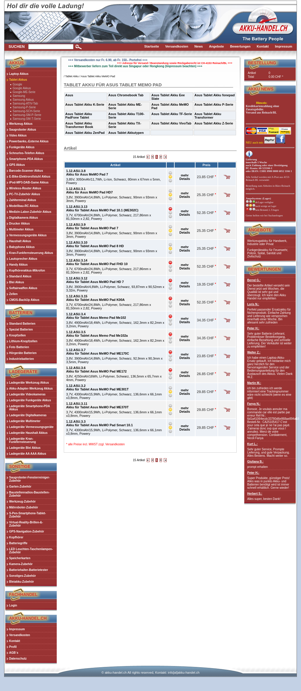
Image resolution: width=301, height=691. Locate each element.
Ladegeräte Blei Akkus (25, 447)
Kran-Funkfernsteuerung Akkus (31, 253)
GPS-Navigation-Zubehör (26, 531)
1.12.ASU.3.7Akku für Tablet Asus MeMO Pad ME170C (97, 351)
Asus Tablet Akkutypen (126, 132)
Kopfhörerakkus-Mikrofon (27, 270)
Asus (69, 95)
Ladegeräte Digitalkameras (27, 415)
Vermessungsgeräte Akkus (27, 235)
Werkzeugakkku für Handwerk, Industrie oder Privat (267, 242)
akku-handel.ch (116, 672)
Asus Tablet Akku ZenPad (85, 132)
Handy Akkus (18, 264)
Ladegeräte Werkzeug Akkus (29, 382)
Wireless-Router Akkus (25, 188)
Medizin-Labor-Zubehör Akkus (30, 211)
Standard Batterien (22, 323)
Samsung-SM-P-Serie (27, 115)
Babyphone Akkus (22, 247)
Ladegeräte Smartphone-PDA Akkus (29, 408)
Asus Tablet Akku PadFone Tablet (78, 115)
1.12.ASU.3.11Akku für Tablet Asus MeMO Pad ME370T (97, 405)
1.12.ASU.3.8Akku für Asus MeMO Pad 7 (87, 172)
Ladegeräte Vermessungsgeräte (31, 427)
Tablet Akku (72, 76)
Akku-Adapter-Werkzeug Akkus (31, 388)
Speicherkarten (19, 558)
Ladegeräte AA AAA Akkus (27, 453)
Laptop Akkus (19, 73)
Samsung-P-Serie (24, 107)
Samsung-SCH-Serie (26, 111)
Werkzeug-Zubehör (22, 501)
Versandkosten (115, 444)
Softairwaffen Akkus (23, 288)
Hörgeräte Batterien (22, 353)
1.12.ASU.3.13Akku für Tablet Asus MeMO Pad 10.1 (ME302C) (102, 208)
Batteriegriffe (18, 543)
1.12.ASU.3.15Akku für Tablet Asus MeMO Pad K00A (95, 297)
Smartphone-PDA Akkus (26, 159)
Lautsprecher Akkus (23, 258)
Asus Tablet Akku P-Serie (214, 104)
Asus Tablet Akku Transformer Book (79, 125)
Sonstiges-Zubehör (22, 575)
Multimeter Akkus (21, 229)
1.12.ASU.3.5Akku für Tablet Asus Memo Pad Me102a (97, 333)
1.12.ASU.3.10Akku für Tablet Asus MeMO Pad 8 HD (95, 244)
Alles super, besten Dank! (270, 496)
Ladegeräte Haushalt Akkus (28, 432)
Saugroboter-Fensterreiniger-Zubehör (29, 479)
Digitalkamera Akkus (23, 217)
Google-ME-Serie (24, 92)
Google (17, 84)
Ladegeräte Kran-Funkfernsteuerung (22, 440)
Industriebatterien (21, 358)
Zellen (13, 294)
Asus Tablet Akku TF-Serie (171, 114)
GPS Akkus (17, 164)
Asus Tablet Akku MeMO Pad (98, 76)
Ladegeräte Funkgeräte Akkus (30, 400)
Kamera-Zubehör (21, 564)
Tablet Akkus (18, 79)
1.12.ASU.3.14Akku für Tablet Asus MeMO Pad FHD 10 (97, 262)
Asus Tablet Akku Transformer (208, 115)
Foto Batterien (19, 347)
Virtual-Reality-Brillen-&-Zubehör (26, 524)
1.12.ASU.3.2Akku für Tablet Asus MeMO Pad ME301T (97, 387)
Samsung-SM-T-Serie (27, 118)
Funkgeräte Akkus (21, 147)
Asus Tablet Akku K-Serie (84, 104)
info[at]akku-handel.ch (184, 672)
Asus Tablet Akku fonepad (215, 95)
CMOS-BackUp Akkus (24, 299)
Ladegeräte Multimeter (25, 421)
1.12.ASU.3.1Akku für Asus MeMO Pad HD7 (89, 190)
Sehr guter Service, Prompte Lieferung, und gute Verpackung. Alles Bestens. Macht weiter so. (270, 449)
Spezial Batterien (21, 329)
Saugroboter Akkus (22, 129)
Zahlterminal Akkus (22, 200)
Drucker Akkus (19, 223)
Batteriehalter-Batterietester (28, 570)
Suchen (17, 46)
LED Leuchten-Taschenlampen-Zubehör (31, 550)
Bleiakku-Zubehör (21, 581)
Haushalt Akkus (20, 241)
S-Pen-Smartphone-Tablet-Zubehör (27, 515)
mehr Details (184, 177)
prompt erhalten (270, 464)
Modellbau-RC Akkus (24, 206)
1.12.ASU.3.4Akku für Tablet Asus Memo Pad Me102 (96, 315)
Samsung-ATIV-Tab (25, 103)
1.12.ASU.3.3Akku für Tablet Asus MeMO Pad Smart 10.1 (99, 423)
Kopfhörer (16, 537)
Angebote (259, 229)
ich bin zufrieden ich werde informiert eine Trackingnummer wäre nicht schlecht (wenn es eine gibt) (270, 390)
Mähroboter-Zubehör (23, 507)
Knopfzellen (17, 335)
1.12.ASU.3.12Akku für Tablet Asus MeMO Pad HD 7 (95, 280)
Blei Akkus (16, 282)
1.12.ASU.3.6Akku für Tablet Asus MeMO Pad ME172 (96, 369)
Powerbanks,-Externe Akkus (29, 141)
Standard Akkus (20, 276)
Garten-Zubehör (20, 486)
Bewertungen (264, 269)
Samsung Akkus (23, 99)
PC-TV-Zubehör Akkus (24, 194)
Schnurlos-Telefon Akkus (26, 153)
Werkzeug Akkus (20, 123)
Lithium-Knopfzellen (23, 341)
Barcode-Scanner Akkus (26, 170)
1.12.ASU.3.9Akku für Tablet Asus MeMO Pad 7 (92, 226)
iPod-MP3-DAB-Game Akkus (29, 182)
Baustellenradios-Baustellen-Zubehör (29, 494)
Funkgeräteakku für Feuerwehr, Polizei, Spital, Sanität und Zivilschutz (267, 253)
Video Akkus (17, 135)
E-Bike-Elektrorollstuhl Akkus (29, 176)
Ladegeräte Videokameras (27, 394)
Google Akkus (22, 88)
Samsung (19, 95)
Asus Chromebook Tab (126, 95)
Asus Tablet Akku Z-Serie (214, 123)
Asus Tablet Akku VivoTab (171, 123)
